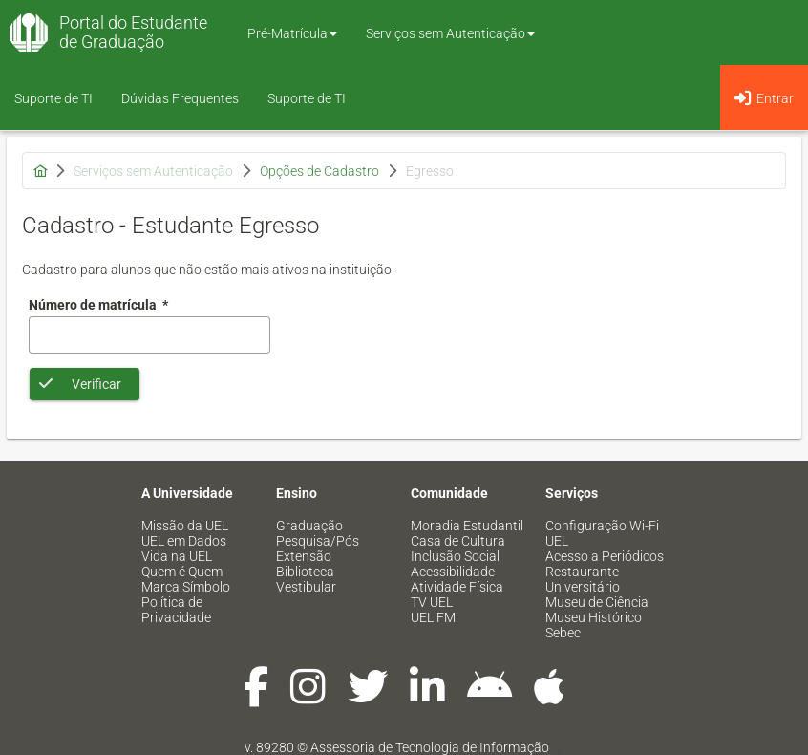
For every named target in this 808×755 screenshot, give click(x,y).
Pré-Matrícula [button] (292, 33)
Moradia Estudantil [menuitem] (467, 525)
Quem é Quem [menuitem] (182, 571)
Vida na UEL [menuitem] (176, 556)
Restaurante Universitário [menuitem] (582, 579)
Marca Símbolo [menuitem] (185, 586)
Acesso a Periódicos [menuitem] (604, 556)
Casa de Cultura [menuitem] (458, 541)
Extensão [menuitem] (303, 556)
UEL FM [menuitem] (433, 617)
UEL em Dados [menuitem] (183, 541)
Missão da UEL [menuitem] (184, 525)
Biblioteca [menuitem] (305, 571)
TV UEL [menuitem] (432, 602)
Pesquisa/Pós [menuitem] (317, 541)
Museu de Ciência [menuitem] (597, 602)
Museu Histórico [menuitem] (593, 617)
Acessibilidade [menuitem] (453, 571)
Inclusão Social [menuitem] (455, 556)
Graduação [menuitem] (309, 525)
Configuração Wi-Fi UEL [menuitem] (602, 533)
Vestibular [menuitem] (306, 586)
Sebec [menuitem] (563, 632)
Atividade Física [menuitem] (457, 586)
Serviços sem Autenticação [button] (450, 33)
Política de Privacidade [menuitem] (176, 609)
